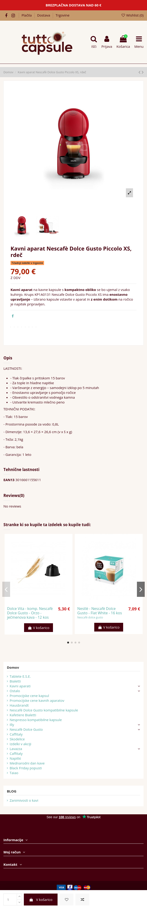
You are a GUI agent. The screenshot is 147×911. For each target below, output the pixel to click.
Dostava (44, 15)
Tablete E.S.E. (20, 676)
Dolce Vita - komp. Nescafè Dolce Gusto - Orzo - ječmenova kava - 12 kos (30, 613)
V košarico (41, 899)
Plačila (27, 15)
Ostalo (15, 690)
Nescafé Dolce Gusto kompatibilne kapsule (44, 710)
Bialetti (15, 681)
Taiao (14, 772)
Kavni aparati (20, 686)
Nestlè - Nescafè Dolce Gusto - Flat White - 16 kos (99, 610)
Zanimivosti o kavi (24, 800)
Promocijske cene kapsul (29, 695)
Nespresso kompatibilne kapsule (36, 719)
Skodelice (17, 739)
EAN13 (8, 479)
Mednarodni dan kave (27, 763)
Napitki (15, 758)
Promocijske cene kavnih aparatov (37, 700)
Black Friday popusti (26, 768)
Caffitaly (16, 734)
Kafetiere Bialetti (23, 715)
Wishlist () (132, 15)
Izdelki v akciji (20, 744)
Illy (12, 724)
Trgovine (62, 15)
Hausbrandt (19, 705)
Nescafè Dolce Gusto (26, 729)
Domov (13, 667)
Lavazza (16, 748)
